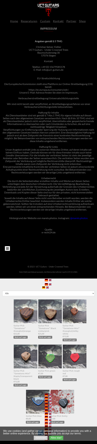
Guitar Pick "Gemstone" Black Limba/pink (47, 328)
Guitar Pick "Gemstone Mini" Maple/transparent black (23, 374)
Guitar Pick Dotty (59, 416)
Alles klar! (56, 437)
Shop (82, 21)
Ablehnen (40, 437)
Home (14, 21)
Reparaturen (29, 21)
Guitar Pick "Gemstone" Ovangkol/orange (22, 328)
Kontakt (58, 21)
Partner (71, 21)
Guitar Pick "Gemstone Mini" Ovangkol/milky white (71, 329)
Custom (45, 21)
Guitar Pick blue (34, 416)
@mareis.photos (79, 218)
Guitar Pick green (46, 370)
